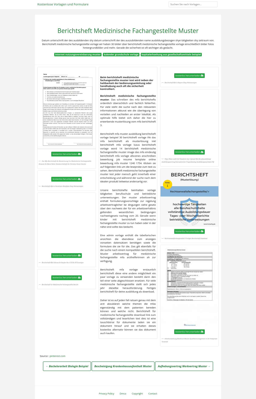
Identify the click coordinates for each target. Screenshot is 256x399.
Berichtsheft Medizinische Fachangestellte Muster (128, 30)
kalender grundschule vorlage (121, 54)
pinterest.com (57, 356)
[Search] (192, 4)
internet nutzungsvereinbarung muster (78, 54)
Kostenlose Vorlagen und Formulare (62, 4)
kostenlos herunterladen (66, 154)
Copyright (137, 393)
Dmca (123, 393)
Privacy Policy (106, 393)
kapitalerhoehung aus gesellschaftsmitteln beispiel (171, 54)
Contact (152, 393)
